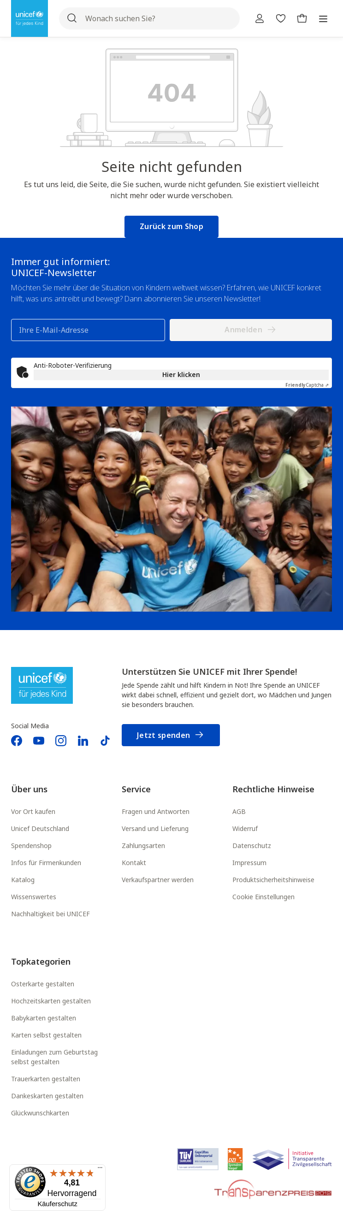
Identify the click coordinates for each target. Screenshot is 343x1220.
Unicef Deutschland (40, 828)
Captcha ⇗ (307, 385)
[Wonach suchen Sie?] (149, 18)
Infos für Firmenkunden (46, 862)
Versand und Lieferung (155, 828)
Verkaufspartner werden (158, 879)
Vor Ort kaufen (33, 811)
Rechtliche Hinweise (273, 789)
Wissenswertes (33, 896)
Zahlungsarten (143, 845)
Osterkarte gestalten (42, 983)
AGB (239, 811)
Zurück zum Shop (171, 226)
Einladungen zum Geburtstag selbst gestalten (54, 1057)
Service (136, 789)
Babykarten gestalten (43, 1018)
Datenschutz (251, 845)
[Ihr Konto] (259, 18)
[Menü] (323, 18)
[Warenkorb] (302, 18)
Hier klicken (181, 374)
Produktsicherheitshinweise (273, 879)
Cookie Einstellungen (263, 896)
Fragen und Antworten (155, 811)
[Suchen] (72, 18)
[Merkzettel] (281, 18)
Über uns (29, 789)
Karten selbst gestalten (46, 1035)
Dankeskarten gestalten (47, 1095)
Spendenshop (31, 845)
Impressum (249, 862)
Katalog (23, 879)
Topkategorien (41, 961)
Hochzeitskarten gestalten (51, 1000)
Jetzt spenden (171, 735)
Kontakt (134, 862)
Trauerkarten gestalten (45, 1078)
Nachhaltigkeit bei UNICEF (50, 913)
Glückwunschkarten (40, 1112)
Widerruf (245, 828)
